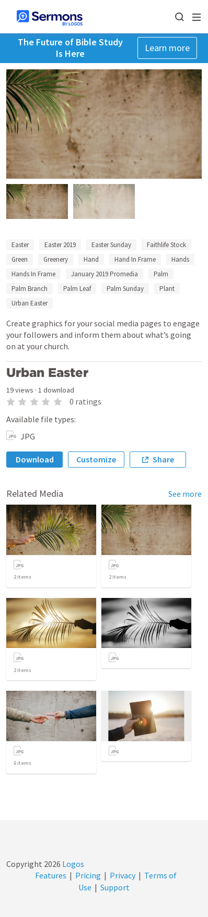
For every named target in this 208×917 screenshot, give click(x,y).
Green (19, 259)
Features (50, 875)
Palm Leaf (77, 288)
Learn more (167, 48)
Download (35, 459)
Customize (96, 459)
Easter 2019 (60, 244)
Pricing (88, 875)
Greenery (55, 259)
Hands (180, 259)
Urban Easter (29, 303)
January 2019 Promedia (104, 274)
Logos (72, 864)
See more (185, 493)
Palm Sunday (125, 288)
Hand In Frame (135, 259)
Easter (20, 244)
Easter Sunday (111, 244)
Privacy (122, 875)
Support (115, 887)
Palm (161, 274)
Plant (167, 288)
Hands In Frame (33, 274)
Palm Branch (29, 288)
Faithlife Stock (166, 244)
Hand (91, 259)
